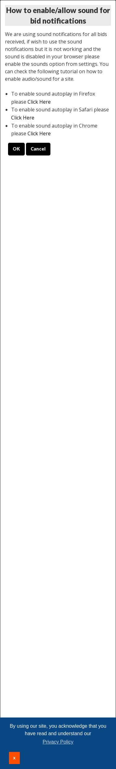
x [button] (14, 757)
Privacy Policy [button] (58, 741)
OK (16, 148)
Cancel (38, 148)
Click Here (39, 101)
